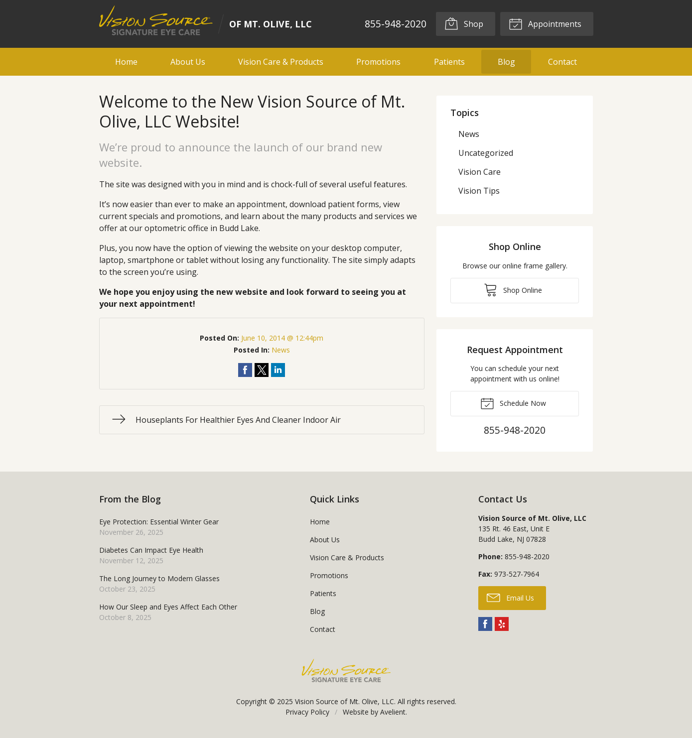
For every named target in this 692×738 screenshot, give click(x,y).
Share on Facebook (245, 370)
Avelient (393, 712)
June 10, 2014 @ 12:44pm (282, 338)
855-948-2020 (395, 23)
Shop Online (513, 289)
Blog (506, 61)
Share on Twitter (262, 370)
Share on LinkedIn (278, 370)
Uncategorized (485, 152)
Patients (449, 61)
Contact (562, 61)
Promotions (378, 61)
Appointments (545, 23)
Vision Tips (479, 190)
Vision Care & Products (280, 61)
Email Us (510, 597)
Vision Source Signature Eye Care (346, 670)
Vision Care (479, 171)
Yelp (502, 624)
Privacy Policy (307, 712)
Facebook (485, 624)
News (281, 350)
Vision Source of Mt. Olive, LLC (344, 701)
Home (126, 61)
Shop (463, 23)
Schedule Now (513, 403)
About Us (187, 61)
